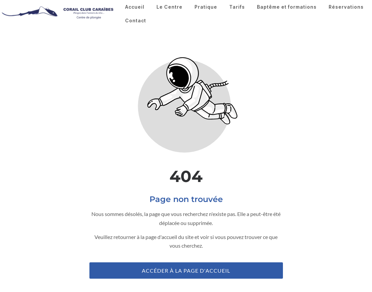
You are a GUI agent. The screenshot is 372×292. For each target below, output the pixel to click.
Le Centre (169, 7)
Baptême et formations (287, 7)
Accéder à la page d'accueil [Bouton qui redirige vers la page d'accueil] (186, 270)
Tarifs (237, 7)
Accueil (134, 7)
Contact (135, 20)
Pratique (206, 7)
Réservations (346, 7)
